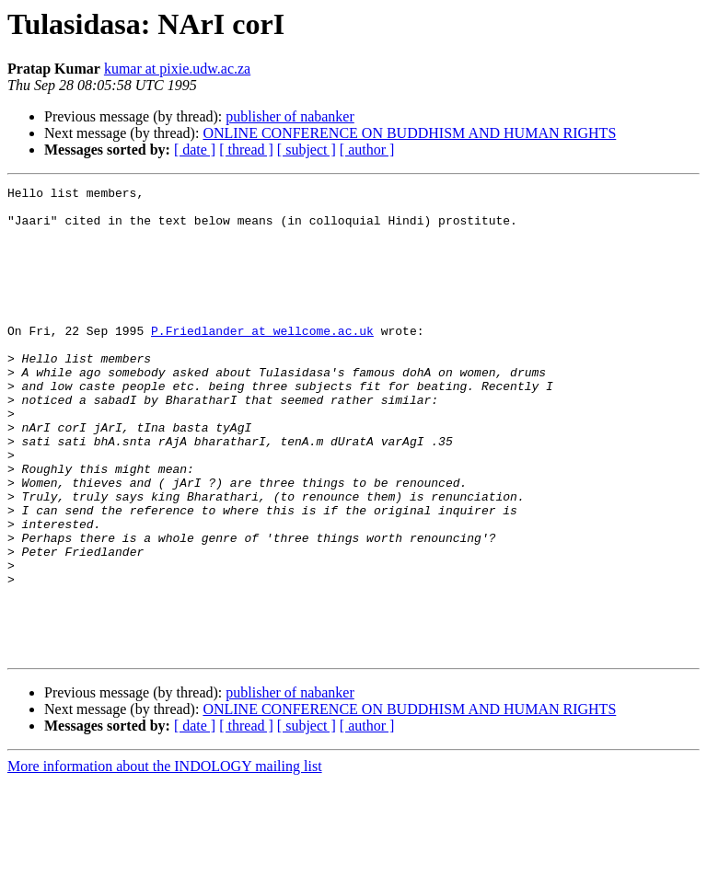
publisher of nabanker (290, 116)
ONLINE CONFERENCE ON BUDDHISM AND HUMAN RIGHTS (409, 133)
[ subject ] (306, 149)
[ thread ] (246, 149)
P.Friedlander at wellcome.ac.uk (262, 360)
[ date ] (194, 149)
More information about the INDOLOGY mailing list (164, 860)
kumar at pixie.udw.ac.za (177, 68)
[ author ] (367, 149)
